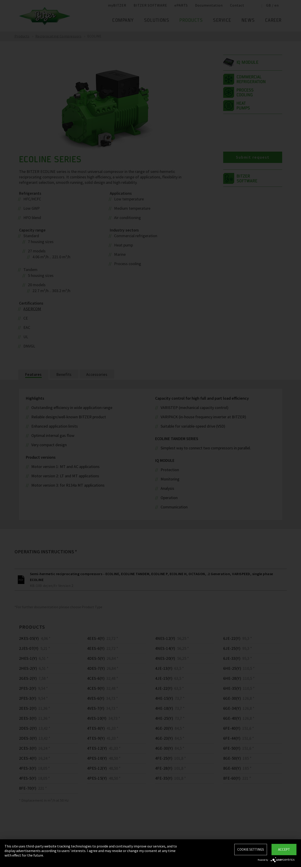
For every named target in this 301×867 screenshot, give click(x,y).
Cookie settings (250, 849)
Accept (284, 849)
